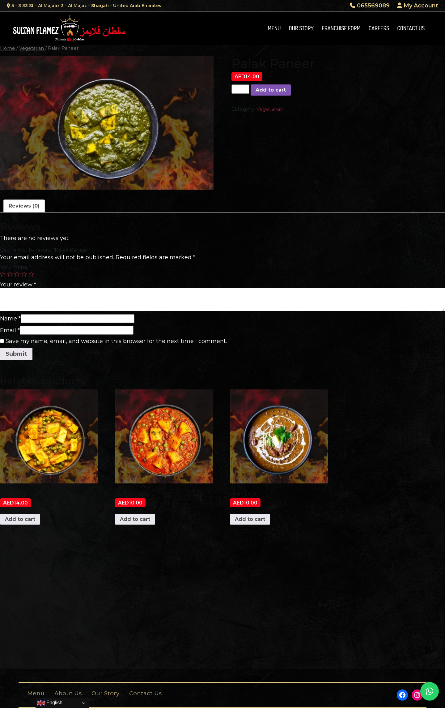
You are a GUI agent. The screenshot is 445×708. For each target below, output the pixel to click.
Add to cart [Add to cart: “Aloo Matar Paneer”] (20, 519)
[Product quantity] (240, 89)
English (49, 703)
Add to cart (271, 90)
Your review (18, 284)
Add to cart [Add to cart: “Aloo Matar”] (135, 519)
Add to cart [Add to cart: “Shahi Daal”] (250, 519)
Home (7, 48)
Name (10, 318)
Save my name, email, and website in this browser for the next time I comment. (116, 341)
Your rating (15, 267)
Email (10, 330)
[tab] (24, 206)
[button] (429, 691)
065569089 (370, 5)
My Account (417, 5)
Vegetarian (31, 48)
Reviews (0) (24, 206)
